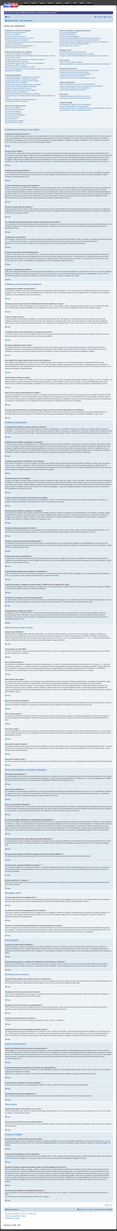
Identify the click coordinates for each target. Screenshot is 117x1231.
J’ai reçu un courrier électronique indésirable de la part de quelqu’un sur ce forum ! (84, 55)
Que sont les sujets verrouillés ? (14, 120)
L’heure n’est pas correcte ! (13, 57)
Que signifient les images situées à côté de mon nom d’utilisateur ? (25, 63)
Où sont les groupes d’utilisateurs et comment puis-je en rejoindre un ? (80, 38)
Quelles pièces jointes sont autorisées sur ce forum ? (75, 96)
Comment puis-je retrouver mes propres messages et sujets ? (78, 78)
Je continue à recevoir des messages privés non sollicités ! (77, 54)
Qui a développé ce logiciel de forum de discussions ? (75, 104)
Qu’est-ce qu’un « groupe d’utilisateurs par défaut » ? (75, 43)
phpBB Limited (56, 1141)
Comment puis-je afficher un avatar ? (16, 65)
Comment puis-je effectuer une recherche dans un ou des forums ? (79, 70)
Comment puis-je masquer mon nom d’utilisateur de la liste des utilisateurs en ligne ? (30, 55)
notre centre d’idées (11, 1158)
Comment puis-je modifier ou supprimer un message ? (21, 79)
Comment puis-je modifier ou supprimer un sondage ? (21, 86)
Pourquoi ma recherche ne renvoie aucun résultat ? (75, 72)
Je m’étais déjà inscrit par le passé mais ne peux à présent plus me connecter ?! (28, 42)
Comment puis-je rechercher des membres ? (73, 76)
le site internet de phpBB (77, 351)
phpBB (15, 1214)
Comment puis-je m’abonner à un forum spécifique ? (75, 88)
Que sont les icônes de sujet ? (14, 122)
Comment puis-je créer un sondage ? (16, 82)
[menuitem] (7, 16)
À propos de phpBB (100, 1143)
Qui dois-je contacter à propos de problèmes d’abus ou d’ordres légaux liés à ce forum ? (86, 108)
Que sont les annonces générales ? (15, 115)
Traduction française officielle (13, 1216)
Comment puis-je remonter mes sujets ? (17, 101)
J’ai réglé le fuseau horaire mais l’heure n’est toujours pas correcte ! (25, 59)
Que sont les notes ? (11, 119)
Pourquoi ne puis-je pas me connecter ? (17, 40)
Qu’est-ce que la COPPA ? (13, 34)
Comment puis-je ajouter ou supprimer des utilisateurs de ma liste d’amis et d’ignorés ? (85, 64)
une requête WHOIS (81, 1171)
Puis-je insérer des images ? (13, 113)
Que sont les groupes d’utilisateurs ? (70, 36)
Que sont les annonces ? (12, 117)
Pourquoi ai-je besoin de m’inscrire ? (16, 32)
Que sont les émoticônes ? (13, 111)
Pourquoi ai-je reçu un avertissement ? (16, 92)
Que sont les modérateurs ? (68, 34)
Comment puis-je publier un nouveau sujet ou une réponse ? (23, 77)
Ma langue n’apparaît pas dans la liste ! (16, 61)
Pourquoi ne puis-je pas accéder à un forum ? (18, 88)
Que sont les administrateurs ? (69, 32)
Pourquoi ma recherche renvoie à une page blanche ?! (76, 74)
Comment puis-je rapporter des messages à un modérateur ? (23, 93)
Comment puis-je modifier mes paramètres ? (18, 54)
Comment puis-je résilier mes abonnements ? (73, 90)
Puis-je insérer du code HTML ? (14, 109)
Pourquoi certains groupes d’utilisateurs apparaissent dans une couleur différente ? (84, 42)
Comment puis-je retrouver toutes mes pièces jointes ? (76, 98)
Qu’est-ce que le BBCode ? (13, 107)
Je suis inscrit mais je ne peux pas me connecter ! (20, 38)
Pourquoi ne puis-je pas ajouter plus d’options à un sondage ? (23, 84)
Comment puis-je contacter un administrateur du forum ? (76, 110)
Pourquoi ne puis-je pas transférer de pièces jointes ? (21, 90)
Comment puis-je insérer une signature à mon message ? (22, 80)
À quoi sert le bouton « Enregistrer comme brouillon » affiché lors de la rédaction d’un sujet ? (30, 96)
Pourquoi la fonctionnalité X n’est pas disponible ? (74, 106)
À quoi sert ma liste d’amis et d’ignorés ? (71, 62)
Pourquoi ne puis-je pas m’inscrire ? (15, 36)
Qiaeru (24, 1216)
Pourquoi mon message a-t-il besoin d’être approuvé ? (21, 99)
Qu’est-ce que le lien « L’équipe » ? (70, 45)
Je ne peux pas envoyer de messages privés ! (73, 52)
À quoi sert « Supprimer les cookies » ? (16, 47)
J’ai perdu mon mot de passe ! (14, 43)
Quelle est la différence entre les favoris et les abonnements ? (78, 84)
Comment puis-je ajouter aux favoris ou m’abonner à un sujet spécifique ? (81, 86)
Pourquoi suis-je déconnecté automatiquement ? (19, 45)
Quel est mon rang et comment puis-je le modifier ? (20, 67)
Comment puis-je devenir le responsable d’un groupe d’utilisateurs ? (80, 40)
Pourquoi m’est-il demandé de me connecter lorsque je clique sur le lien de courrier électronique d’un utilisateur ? (29, 69)
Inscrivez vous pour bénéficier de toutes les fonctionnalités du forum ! (30, 13)
